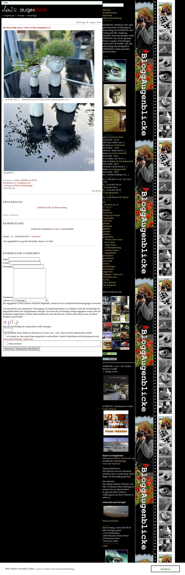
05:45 (34, 180)
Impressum (107, 15)
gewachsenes (108, 258)
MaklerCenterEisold (122, 458)
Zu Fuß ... (107, 279)
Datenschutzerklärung (112, 18)
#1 (12, 236)
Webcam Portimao (110, 521)
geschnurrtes (108, 255)
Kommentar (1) (9, 183)
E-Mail (6, 263)
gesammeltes (108, 237)
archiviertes (108, 212)
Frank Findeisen (109, 409)
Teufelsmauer (119, 145)
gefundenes (107, 226)
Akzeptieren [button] (165, 569)
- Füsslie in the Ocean (113, 239)
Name (5, 259)
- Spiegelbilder (110, 253)
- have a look (109, 242)
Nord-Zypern (108, 269)
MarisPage (32, 15)
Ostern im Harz (116, 137)
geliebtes (106, 234)
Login (105, 545)
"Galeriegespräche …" (112, 192)
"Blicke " (126, 197)
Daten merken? (15, 343)
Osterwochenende (119, 153)
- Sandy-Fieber (110, 245)
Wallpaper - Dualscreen (113, 274)
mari (17, 180)
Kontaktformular (110, 12)
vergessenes (108, 271)
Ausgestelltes (108, 218)
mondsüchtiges (109, 266)
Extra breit (107, 220)
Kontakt (20, 15)
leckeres (106, 263)
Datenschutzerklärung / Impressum (18, 339)
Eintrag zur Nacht (12, 185)
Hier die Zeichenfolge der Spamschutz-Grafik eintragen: (27, 326)
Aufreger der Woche (111, 215)
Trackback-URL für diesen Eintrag (52, 207)
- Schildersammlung (112, 247)
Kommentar (8, 297)
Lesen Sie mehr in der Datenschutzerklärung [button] (55, 569)
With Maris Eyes (110, 277)
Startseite (107, 10)
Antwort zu (8, 300)
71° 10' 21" (107, 207)
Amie (116, 366)
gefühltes (106, 229)
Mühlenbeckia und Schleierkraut (27, 27)
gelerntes (106, 231)
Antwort (36, 236)
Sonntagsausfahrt (126, 161)
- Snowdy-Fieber (111, 250)
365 (104, 202)
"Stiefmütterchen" (110, 187)
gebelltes (106, 223)
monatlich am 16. (111, 204)
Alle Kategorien (109, 285)
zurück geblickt (109, 282)
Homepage (7, 266)
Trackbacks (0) (23, 183)
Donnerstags (27, 185)
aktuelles (106, 210)
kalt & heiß (107, 261)
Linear (57, 229)
